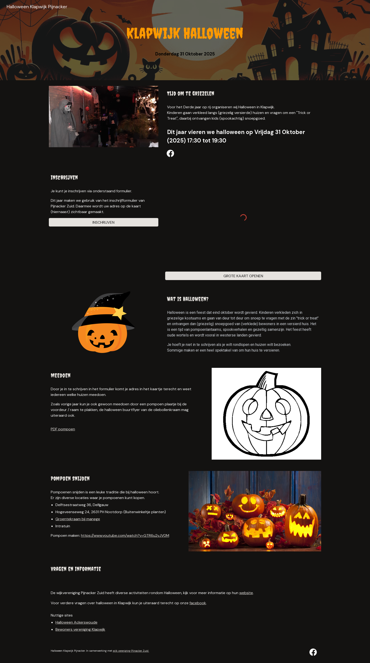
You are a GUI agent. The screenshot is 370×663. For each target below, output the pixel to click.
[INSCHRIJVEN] (103, 222)
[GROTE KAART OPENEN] (243, 276)
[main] (185, 33)
